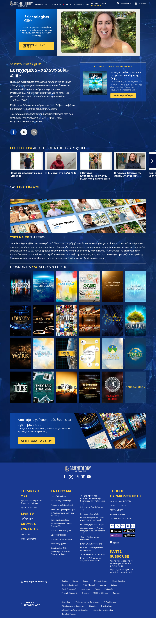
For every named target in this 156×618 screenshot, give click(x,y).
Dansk (75, 573)
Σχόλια (116, 535)
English (65, 573)
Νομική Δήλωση (108, 617)
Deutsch (86, 573)
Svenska (85, 585)
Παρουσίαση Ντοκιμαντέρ (61, 539)
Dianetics (92, 598)
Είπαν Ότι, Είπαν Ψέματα (91, 544)
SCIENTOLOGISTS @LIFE (26, 64)
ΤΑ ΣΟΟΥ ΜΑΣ (56, 4)
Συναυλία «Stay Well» (89, 514)
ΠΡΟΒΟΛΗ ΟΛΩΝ (135, 387)
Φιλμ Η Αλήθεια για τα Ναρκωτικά (89, 538)
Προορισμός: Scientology (61, 501)
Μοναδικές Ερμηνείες (59, 544)
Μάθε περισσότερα (123, 95)
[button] (152, 161)
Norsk (97, 581)
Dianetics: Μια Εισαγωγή (61, 530)
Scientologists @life (59, 548)
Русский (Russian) (69, 585)
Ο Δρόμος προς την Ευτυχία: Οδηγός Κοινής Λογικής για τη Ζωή (92, 530)
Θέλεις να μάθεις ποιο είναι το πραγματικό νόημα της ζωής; (125, 75)
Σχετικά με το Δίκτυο (29, 507)
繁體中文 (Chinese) (100, 585)
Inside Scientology (58, 496)
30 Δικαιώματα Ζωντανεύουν (92, 554)
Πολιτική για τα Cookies (99, 614)
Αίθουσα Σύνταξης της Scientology (75, 602)
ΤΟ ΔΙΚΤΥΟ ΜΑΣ (41, 4)
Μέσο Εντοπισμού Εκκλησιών (73, 598)
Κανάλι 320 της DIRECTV (120, 501)
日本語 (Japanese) (69, 581)
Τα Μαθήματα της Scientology (87, 594)
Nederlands (85, 581)
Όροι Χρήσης (79, 614)
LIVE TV (68, 4)
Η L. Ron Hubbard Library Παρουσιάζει (61, 524)
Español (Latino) (118, 573)
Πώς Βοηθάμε (106, 598)
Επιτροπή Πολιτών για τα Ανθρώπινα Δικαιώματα (90, 559)
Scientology (66, 594)
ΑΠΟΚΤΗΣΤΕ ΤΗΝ (98, 4)
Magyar (103, 577)
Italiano (114, 577)
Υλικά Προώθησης (28, 539)
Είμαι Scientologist (58, 535)
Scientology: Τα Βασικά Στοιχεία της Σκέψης (33, 109)
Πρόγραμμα (27, 518)
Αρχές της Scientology (60, 520)
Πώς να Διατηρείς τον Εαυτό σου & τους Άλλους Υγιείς (92, 519)
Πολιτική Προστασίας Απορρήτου (128, 614)
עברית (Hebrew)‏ (89, 577)
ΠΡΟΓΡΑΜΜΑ (78, 4)
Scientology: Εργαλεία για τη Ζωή (92, 508)
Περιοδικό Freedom (69, 606)
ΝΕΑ (87, 4)
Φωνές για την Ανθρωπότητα (63, 509)
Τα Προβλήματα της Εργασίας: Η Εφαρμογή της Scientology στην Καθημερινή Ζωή (92, 500)
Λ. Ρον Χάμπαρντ (110, 594)
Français (116, 585)
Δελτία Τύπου (26, 534)
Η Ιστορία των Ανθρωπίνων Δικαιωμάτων (91, 548)
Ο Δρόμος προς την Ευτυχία (92, 525)
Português (109, 581)
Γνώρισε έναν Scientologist (62, 505)
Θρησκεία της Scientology (103, 602)
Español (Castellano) (70, 577)
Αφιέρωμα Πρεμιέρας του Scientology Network (31, 501)
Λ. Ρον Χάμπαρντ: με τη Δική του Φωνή (62, 514)
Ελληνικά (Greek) (101, 573)
